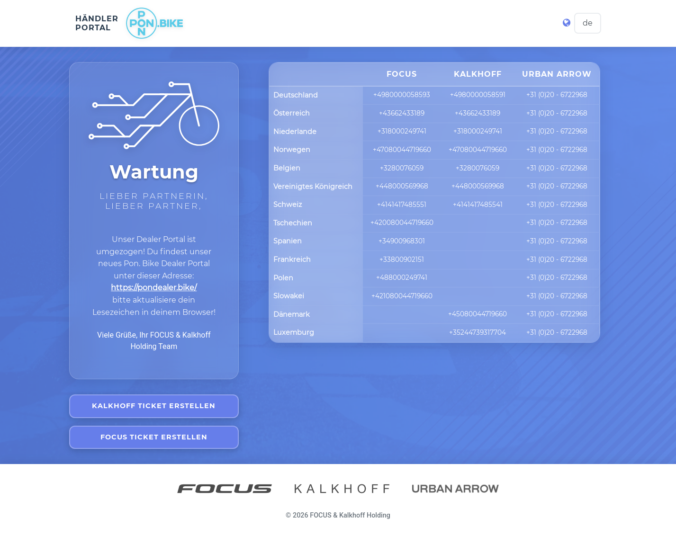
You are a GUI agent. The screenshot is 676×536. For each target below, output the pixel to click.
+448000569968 (402, 186)
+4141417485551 (401, 204)
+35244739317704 (477, 332)
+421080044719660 (402, 296)
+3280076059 (402, 168)
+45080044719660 (477, 314)
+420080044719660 (401, 223)
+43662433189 (401, 113)
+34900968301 (402, 241)
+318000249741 (402, 131)
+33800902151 (401, 259)
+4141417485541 (478, 204)
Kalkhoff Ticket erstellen (154, 406)
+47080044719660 (402, 149)
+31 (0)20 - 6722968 (556, 95)
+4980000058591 (477, 95)
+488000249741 (401, 278)
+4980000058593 (401, 95)
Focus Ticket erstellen (153, 437)
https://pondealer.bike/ (154, 287)
